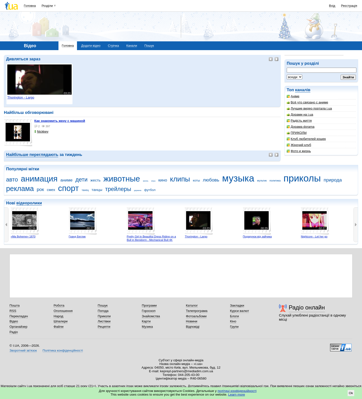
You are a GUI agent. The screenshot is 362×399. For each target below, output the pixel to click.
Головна (30, 6)
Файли (59, 326)
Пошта (14, 305)
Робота (59, 305)
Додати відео (90, 45)
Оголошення (63, 311)
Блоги (234, 316)
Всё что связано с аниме (307, 102)
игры (153, 181)
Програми (149, 305)
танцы (97, 190)
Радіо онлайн (307, 307)
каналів (302, 90)
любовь (211, 179)
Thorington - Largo (196, 236)
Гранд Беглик (77, 236)
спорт (68, 188)
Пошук (149, 45)
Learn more (236, 394)
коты (196, 180)
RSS (13, 311)
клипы (180, 179)
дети (81, 179)
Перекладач (19, 316)
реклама (20, 188)
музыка (238, 178)
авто (12, 179)
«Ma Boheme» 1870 (23, 236)
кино (162, 180)
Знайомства (151, 316)
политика (275, 180)
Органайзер (18, 326)
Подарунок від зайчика (257, 236)
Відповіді (193, 326)
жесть (95, 180)
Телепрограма (197, 311)
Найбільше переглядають (32, 154)
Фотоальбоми (196, 316)
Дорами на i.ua (300, 114)
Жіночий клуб (299, 145)
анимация (39, 178)
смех (51, 190)
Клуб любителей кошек (306, 139)
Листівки (104, 321)
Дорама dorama (300, 126)
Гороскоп (148, 311)
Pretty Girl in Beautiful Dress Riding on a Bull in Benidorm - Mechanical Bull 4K (151, 238)
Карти (146, 321)
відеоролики (29, 203)
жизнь (145, 181)
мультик (262, 180)
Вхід (332, 6)
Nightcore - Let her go (314, 236)
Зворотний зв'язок (23, 350)
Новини (191, 321)
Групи (234, 326)
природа (333, 179)
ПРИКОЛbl (297, 133)
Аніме (293, 96)
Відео (14, 321)
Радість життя (299, 120)
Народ (58, 316)
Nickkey (41, 131)
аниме (66, 180)
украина (137, 190)
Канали (131, 45)
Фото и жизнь (299, 151)
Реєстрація (349, 6)
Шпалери (60, 321)
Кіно (233, 321)
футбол (150, 190)
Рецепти (104, 326)
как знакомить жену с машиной (59, 121)
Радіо (14, 332)
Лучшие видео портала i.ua (309, 108)
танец (85, 190)
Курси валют (239, 311)
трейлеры (118, 189)
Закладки (237, 305)
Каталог (192, 305)
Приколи (104, 316)
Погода (103, 311)
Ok (351, 393)
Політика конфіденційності (63, 350)
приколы (302, 178)
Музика (147, 326)
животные (122, 178)
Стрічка (113, 45)
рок (40, 189)
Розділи (47, 6)
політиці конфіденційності (237, 391)
